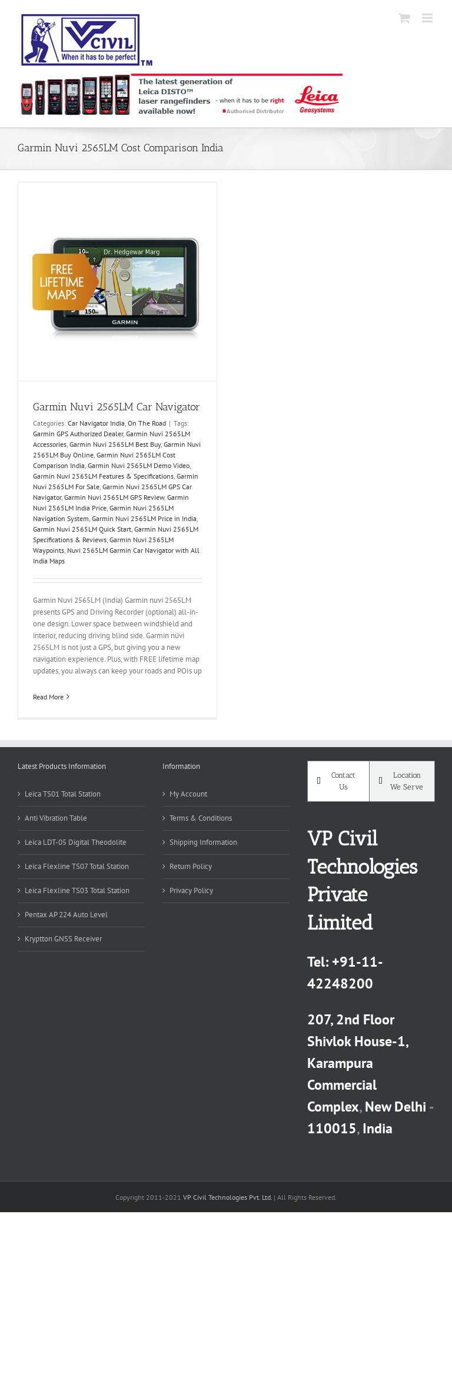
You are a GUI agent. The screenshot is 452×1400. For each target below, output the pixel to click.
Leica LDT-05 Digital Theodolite (76, 842)
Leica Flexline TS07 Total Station (77, 866)
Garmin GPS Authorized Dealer (78, 433)
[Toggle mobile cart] (404, 18)
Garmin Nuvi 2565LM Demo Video (139, 465)
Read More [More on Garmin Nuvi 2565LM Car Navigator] (48, 696)
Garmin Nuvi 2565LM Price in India (144, 518)
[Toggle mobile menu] (428, 18)
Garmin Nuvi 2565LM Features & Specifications (103, 476)
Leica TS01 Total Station (63, 794)
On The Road (147, 423)
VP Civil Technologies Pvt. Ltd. (227, 1197)
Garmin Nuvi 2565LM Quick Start (82, 529)
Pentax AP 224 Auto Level (66, 915)
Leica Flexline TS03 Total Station (77, 890)
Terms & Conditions (201, 818)
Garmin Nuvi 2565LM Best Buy (115, 444)
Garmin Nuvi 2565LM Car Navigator (116, 406)
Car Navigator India (96, 423)
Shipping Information (203, 842)
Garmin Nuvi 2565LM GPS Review (114, 497)
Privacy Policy (191, 890)
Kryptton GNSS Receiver (63, 939)
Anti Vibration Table (56, 818)
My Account (188, 794)
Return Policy (191, 866)
